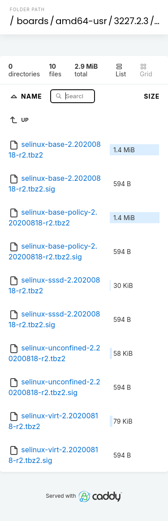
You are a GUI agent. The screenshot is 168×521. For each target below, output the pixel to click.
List (121, 70)
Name (32, 96)
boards (32, 21)
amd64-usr (81, 21)
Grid (146, 70)
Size (151, 96)
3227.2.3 (131, 21)
